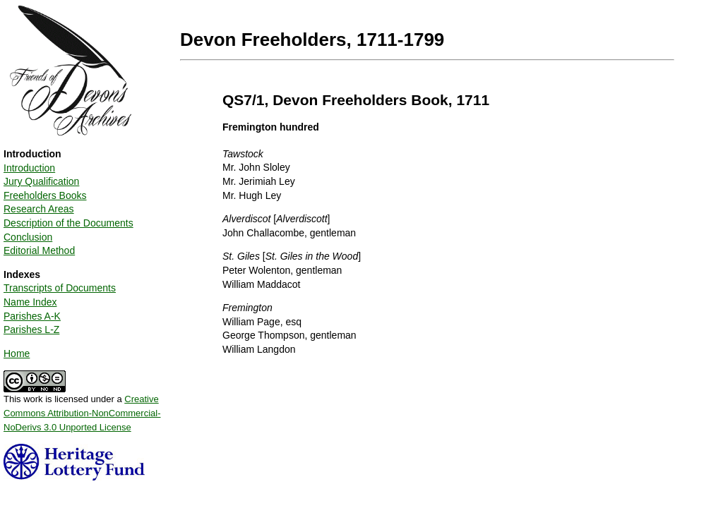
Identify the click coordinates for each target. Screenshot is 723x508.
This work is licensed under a (82, 408)
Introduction (29, 168)
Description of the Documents (68, 223)
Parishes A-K (32, 316)
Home (17, 353)
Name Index (30, 302)
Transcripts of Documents (60, 288)
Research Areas (39, 208)
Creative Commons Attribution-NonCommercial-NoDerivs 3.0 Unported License (82, 413)
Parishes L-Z (31, 329)
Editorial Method (39, 250)
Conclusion (28, 237)
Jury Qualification (41, 181)
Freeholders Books (45, 195)
